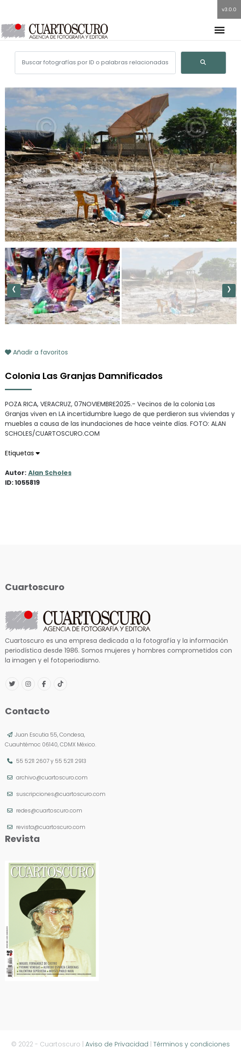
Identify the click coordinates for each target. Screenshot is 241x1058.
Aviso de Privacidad (116, 1044)
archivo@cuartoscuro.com (52, 777)
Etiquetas (22, 453)
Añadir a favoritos (36, 352)
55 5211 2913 (70, 761)
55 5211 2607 (32, 761)
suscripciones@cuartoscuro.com (61, 794)
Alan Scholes (50, 472)
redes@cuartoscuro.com (49, 810)
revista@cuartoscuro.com (50, 827)
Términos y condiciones (191, 1044)
